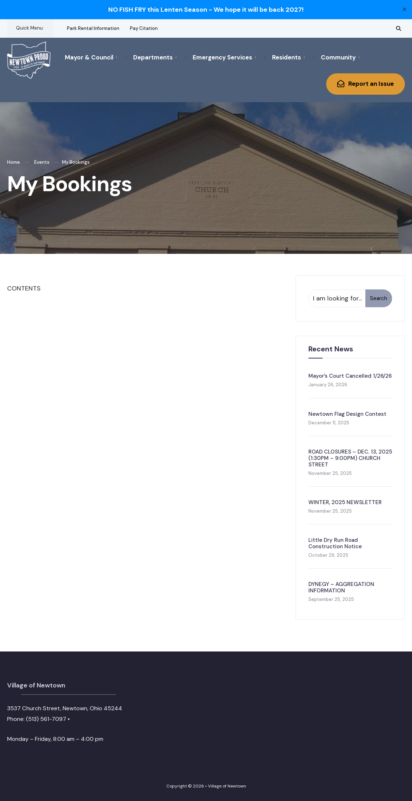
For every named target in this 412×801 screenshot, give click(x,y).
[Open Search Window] (398, 28)
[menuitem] (95, 57)
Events (41, 162)
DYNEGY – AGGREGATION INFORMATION (341, 587)
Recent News (330, 349)
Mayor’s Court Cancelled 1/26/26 (350, 375)
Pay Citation (144, 28)
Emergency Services (222, 57)
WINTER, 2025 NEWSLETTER (345, 502)
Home (13, 162)
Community (338, 57)
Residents (286, 57)
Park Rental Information (93, 28)
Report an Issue (365, 84)
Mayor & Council (89, 57)
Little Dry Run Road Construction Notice (335, 543)
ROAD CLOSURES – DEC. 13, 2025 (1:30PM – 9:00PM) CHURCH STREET (350, 458)
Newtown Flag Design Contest (347, 414)
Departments (153, 57)
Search (378, 298)
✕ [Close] (404, 9)
